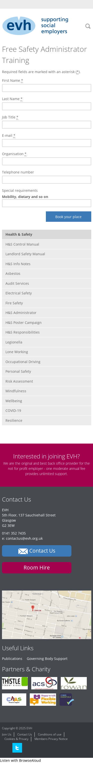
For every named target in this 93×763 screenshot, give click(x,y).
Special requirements (20, 190)
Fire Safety (14, 303)
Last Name (12, 98)
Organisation (14, 153)
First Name (12, 80)
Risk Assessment (19, 381)
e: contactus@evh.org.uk (22, 538)
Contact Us (24, 734)
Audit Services (17, 283)
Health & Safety (18, 234)
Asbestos (12, 273)
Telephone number (18, 172)
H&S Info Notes (18, 263)
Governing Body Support (47, 658)
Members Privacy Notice (51, 739)
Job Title (10, 117)
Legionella (13, 342)
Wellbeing (13, 400)
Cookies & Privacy (16, 739)
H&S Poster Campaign (23, 322)
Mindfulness (15, 391)
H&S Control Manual (22, 244)
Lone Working (16, 351)
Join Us (6, 734)
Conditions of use (50, 734)
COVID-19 (13, 410)
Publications (12, 658)
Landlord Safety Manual (25, 254)
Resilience (13, 420)
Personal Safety (18, 371)
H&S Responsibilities (22, 332)
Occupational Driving (22, 361)
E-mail (8, 135)
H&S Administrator (20, 312)
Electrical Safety (18, 293)
